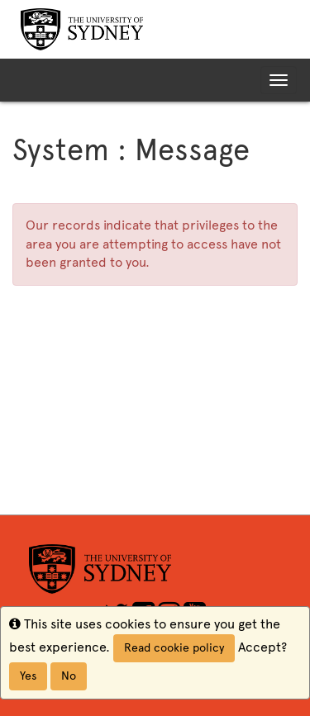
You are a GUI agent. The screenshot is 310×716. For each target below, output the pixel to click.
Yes (28, 676)
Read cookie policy (174, 648)
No (68, 676)
